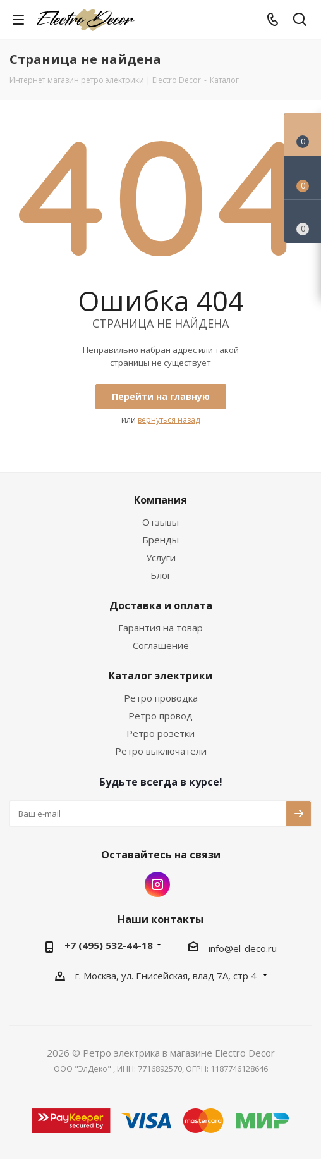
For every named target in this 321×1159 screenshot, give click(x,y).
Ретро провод (160, 715)
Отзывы (160, 522)
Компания (160, 500)
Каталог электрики (160, 676)
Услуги (161, 557)
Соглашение (161, 645)
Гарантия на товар (160, 627)
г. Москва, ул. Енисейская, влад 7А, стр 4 (167, 975)
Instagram (157, 884)
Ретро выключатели (161, 751)
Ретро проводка (161, 697)
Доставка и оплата (160, 605)
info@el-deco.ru (243, 948)
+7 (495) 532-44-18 (108, 945)
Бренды (160, 539)
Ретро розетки (160, 733)
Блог (160, 575)
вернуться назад (169, 419)
